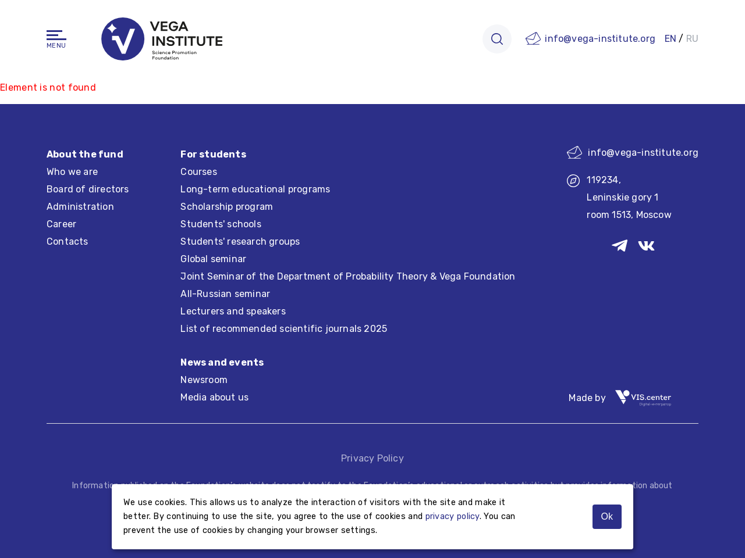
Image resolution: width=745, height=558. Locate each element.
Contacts (67, 241)
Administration (80, 206)
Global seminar (213, 258)
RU (692, 38)
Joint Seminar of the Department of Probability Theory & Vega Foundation (347, 276)
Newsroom (204, 379)
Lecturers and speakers (232, 311)
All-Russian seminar (225, 293)
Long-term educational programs (255, 189)
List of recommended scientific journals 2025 (283, 328)
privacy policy (452, 516)
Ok (607, 516)
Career (61, 224)
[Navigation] (56, 35)
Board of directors (88, 189)
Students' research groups (240, 241)
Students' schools (220, 224)
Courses (198, 171)
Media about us (214, 397)
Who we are (72, 171)
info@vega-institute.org (600, 38)
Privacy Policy (372, 458)
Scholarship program (226, 206)
